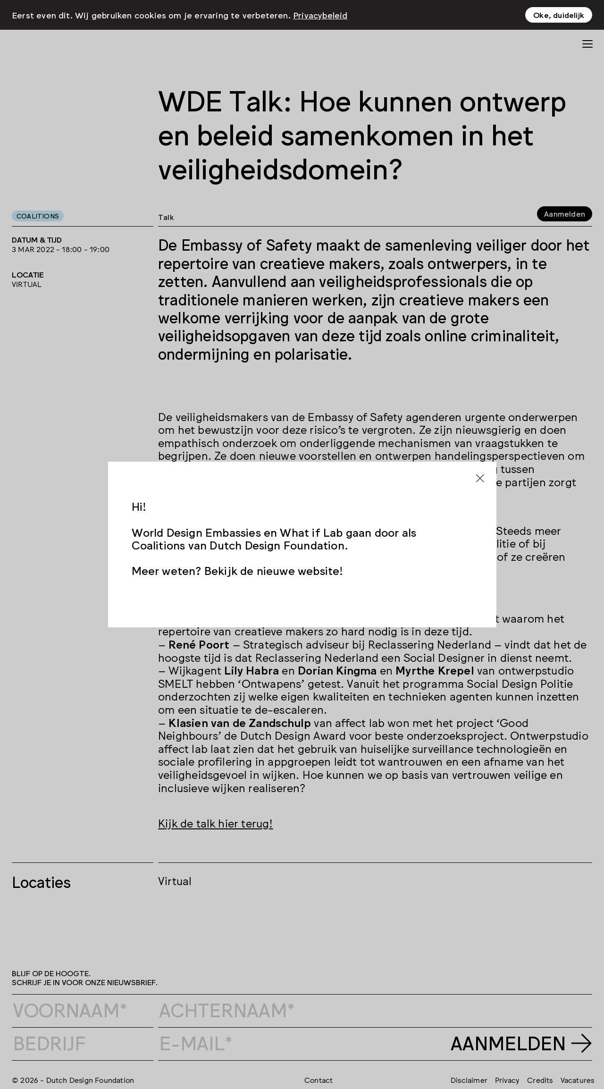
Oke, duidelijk (558, 14)
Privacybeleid (320, 14)
